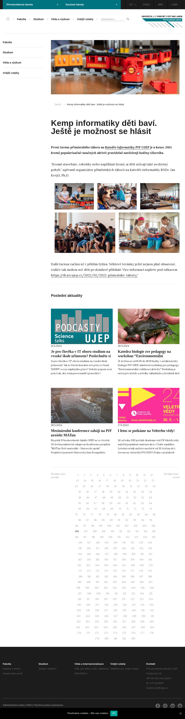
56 (87, 503)
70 (119, 508)
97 (84, 525)
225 (79, 604)
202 (115, 587)
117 (85, 537)
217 (88, 599)
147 (107, 554)
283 (133, 638)
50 (119, 497)
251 (152, 616)
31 (131, 486)
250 (143, 616)
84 (146, 514)
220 (115, 599)
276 (133, 632)
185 (124, 576)
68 (103, 508)
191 (97, 582)
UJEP (175, 4)
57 (95, 503)
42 (134, 491)
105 (153, 525)
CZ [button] (132, 4)
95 (150, 520)
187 (141, 576)
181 (89, 576)
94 (142, 520)
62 (134, 503)
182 (97, 576)
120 (110, 537)
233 (151, 604)
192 (106, 582)
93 (134, 520)
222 (132, 599)
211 (116, 593)
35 (79, 491)
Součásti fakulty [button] (91, 4)
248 (125, 616)
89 (103, 520)
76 (84, 514)
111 (120, 531)
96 (76, 525)
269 (152, 627)
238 (115, 610)
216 (79, 599)
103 (135, 525)
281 (115, 638)
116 (76, 537)
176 (124, 570)
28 (107, 486)
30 (123, 486)
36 (87, 491)
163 (88, 565)
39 (111, 491)
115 (153, 531)
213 (133, 593)
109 (104, 531)
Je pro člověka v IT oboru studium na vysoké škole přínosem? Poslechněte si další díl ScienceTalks (81, 355)
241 (143, 610)
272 (97, 632)
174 (106, 570)
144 (80, 554)
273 (106, 632)
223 (141, 599)
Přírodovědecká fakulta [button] (32, 4)
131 (124, 542)
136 (89, 548)
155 (97, 559)
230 (125, 604)
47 (95, 497)
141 (132, 548)
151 (142, 554)
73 (142, 508)
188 (150, 576)
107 (86, 531)
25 (84, 486)
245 (97, 616)
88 (95, 520)
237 (106, 610)
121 (119, 537)
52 (135, 497)
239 (124, 610)
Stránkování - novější (59, 475)
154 (89, 559)
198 (78, 587)
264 (105, 627)
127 (89, 542)
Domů (58, 104)
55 (79, 503)
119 (101, 537)
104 (144, 525)
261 (78, 627)
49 (111, 497)
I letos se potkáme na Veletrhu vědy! (146, 431)
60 (118, 503)
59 (111, 503)
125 (153, 537)
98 (92, 525)
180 (80, 576)
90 (111, 520)
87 (87, 520)
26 (92, 486)
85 (154, 514)
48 (103, 497)
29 (115, 486)
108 (95, 531)
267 (134, 627)
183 (106, 576)
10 (137, 475)
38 (103, 491)
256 (115, 621)
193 (115, 582)
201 (106, 587)
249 (134, 616)
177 (132, 570)
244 (88, 616)
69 (111, 508)
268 (143, 627)
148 (115, 554)
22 (145, 480)
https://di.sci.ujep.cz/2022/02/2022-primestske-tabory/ (94, 275)
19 (122, 480)
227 (97, 604)
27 (99, 486)
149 (125, 554)
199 (87, 587)
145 (89, 554)
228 (106, 604)
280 (106, 638)
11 (144, 475)
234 (79, 610)
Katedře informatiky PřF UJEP (127, 147)
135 (80, 548)
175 (115, 570)
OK (114, 713)
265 (115, 627)
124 (145, 537)
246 (106, 616)
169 (142, 565)
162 (79, 565)
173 (97, 570)
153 (80, 559)
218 (97, 599)
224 (151, 599)
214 (142, 593)
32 (138, 486)
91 (119, 520)
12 (152, 475)
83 (138, 514)
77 (92, 514)
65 (79, 508)
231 (133, 604)
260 (152, 621)
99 (100, 525)
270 (79, 632)
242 (152, 610)
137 (97, 548)
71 (127, 508)
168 (133, 565)
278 (151, 632)
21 (137, 480)
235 (88, 610)
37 (95, 491)
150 (133, 554)
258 (133, 621)
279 (97, 638)
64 (150, 503)
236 (97, 610)
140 (124, 548)
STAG (146, 4)
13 (77, 480)
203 (124, 587)
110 (112, 531)
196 (142, 582)
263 (96, 627)
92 (126, 520)
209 (98, 593)
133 (141, 542)
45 (79, 497)
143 (150, 548)
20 (130, 480)
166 (115, 565)
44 (150, 491)
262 (87, 627)
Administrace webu (14, 705)
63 (142, 503)
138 (106, 548)
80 (115, 514)
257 (124, 621)
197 (151, 582)
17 (107, 480)
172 (89, 570)
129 (106, 542)
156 (106, 559)
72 (135, 508)
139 (115, 548)
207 (80, 593)
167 (124, 565)
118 (93, 537)
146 (98, 554)
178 (141, 570)
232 (142, 604)
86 (79, 520)
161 (150, 559)
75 (76, 514)
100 (109, 525)
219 (106, 599)
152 (150, 554)
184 (115, 576)
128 (98, 542)
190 (89, 582)
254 (97, 621)
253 (88, 621)
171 (80, 570)
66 (87, 508)
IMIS (160, 4)
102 (127, 525)
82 (130, 514)
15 (92, 480)
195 (133, 582)
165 (106, 565)
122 (127, 537)
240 (134, 610)
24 (76, 486)
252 (79, 621)
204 (133, 587)
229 (115, 604)
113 (137, 531)
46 (87, 497)
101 (118, 525)
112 (128, 531)
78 (99, 514)
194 (124, 582)
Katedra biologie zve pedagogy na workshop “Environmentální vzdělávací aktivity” (144, 355)
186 (132, 576)
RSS (29, 705)
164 (97, 565)
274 (115, 632)
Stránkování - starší (171, 475)
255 (106, 621)
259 (142, 621)
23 (153, 480)
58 (103, 503)
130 (115, 542)
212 (124, 593)
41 (127, 491)
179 (150, 570)
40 (118, 491)
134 (150, 542)
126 (80, 542)
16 (100, 480)
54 (150, 497)
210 (107, 593)
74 (150, 508)
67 (95, 508)
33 (146, 486)
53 (142, 497)
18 (115, 480)
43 (142, 491)
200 (96, 587)
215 (151, 593)
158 (124, 559)
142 (141, 548)
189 (80, 582)
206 (152, 587)
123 (136, 537)
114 (145, 531)
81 (123, 514)
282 (124, 638)
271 (88, 632)
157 (115, 559)
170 (151, 565)
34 (154, 486)
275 (124, 632)
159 (132, 559)
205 (143, 587)
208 (89, 593)
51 (127, 497)
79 (107, 514)
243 (78, 616)
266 (124, 627)
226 (88, 604)
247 (116, 616)
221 (123, 599)
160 (141, 559)
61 (127, 503)
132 (132, 542)
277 (142, 632)
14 (85, 480)
